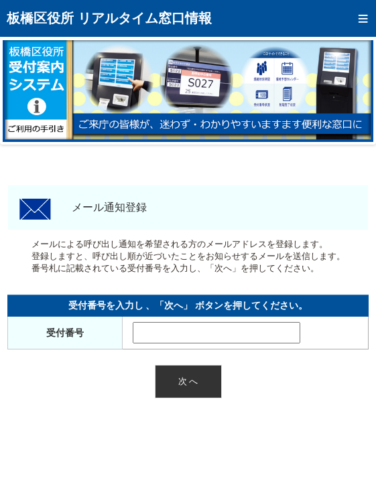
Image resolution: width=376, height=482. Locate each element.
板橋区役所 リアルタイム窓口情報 (109, 18)
